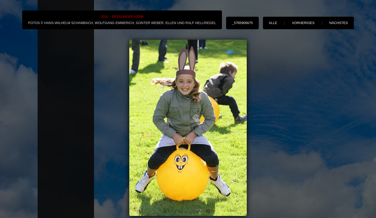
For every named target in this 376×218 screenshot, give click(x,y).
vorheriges (303, 23)
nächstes (338, 23)
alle (273, 23)
